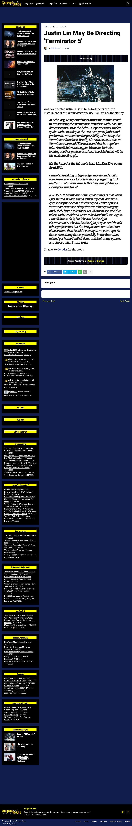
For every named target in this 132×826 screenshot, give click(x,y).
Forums (94, 821)
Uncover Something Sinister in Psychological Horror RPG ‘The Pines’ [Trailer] (18, 492)
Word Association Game (13, 615)
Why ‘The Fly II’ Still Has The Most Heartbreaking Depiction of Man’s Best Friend (19, 518)
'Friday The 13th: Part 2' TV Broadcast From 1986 (26, 113)
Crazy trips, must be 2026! (14, 688)
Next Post (124, 301)
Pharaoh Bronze (14, 359)
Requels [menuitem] (52, 3)
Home (46, 26)
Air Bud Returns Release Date (15, 196)
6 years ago (28, 376)
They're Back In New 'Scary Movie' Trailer (25, 73)
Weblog (127, 821)
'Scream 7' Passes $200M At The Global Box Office (26, 52)
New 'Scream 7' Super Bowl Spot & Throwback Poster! (26, 104)
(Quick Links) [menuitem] (84, 3)
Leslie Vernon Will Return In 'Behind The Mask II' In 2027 (25, 33)
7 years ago (27, 395)
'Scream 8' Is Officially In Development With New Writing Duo (26, 43)
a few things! (9, 691)
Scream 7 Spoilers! (11, 710)
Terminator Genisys (58, 26)
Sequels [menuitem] (28, 3)
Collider (62, 249)
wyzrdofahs (12, 392)
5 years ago (27, 355)
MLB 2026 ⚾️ (9, 628)
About (86, 821)
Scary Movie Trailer (11, 193)
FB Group (103, 821)
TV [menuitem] (73, 3)
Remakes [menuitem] (64, 3)
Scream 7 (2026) (10, 712)
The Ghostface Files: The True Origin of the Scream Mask (25, 84)
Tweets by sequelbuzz (13, 292)
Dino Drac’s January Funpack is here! (18, 661)
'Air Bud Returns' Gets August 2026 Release (25, 93)
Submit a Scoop (115, 821)
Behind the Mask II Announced (16, 184)
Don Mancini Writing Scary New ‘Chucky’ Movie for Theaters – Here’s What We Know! (19, 499)
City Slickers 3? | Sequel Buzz (13, 355)
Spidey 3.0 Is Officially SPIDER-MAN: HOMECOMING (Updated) (25, 757)
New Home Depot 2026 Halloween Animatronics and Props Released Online (17, 579)
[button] (128, 3)
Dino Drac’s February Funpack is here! (18, 652)
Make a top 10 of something (15, 625)
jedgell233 (12, 350)
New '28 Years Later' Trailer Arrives (25, 165)
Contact (78, 821)
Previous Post (49, 301)
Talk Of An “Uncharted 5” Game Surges (19, 535)
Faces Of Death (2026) (13, 707)
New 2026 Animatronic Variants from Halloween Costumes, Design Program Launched (19, 598)
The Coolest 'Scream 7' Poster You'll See (26, 63)
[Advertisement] (66, 15)
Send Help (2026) (11, 715)
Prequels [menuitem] (40, 3)
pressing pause (10, 693)
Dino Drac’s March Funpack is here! (17, 642)
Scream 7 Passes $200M (14, 191)
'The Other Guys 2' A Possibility (25, 745)
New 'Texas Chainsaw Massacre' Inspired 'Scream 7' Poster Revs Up (26, 125)
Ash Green (12, 368)
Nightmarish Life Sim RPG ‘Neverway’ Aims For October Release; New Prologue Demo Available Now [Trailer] (20, 511)
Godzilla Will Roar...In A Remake (26, 735)
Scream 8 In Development (14, 188)
